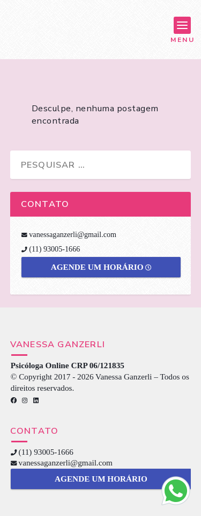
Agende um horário (101, 266)
